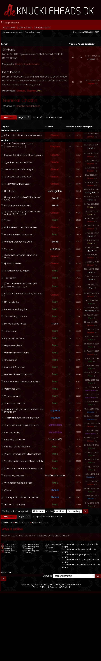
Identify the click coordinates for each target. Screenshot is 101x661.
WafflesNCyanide (55, 475)
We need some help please (18, 482)
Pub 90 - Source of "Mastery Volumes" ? (23, 295)
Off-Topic (8, 49)
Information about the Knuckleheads (23, 135)
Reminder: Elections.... (15, 338)
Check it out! (10, 360)
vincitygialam (55, 191)
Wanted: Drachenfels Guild (18, 241)
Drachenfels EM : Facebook (18, 234)
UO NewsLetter (11, 302)
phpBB (37, 584)
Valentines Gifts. (12, 388)
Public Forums (24, 27)
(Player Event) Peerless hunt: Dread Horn (24, 410)
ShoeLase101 (55, 439)
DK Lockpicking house (15, 323)
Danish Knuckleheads (27, 64)
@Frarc (8, 490)
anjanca (55, 410)
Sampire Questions (14, 475)
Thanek (55, 490)
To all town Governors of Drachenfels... (24, 461)
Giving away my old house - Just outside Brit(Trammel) (22, 213)
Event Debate (11, 72)
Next (60, 117)
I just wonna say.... (13, 263)
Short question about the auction (21, 497)
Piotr (39, 90)
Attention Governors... (15, 403)
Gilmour (21, 90)
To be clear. (10, 331)
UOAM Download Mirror (18, 184)
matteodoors (90, 311)
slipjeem (55, 249)
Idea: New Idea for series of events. (22, 381)
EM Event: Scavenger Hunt (17, 205)
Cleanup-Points (12, 432)
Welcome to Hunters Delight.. (19, 169)
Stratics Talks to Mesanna (17, 446)
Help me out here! (13, 345)
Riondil (90, 148)
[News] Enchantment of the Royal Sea (23, 468)
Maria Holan (90, 390)
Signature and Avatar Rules (18, 162)
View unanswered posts (13, 32)
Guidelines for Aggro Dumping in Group (21, 256)
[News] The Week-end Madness (20, 283)
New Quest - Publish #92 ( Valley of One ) (22, 198)
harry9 (90, 272)
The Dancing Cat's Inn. (15, 316)
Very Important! (12, 396)
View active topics (32, 32)
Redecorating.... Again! (18, 270)
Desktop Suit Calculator (19, 176)
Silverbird (90, 477)
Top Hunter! (10, 278)
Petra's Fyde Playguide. (16, 309)
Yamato (8, 249)
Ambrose (91, 59)
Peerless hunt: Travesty (27, 417)
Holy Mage (9, 191)
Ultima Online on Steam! (16, 352)
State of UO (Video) (14, 367)
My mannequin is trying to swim (23, 425)
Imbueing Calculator (14, 439)
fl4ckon (55, 323)
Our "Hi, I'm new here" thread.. (19, 143)
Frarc (55, 220)
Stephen (31, 90)
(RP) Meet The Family (14, 504)
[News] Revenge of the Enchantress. (22, 454)
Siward (90, 207)
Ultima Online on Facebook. (18, 374)
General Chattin (42, 27)
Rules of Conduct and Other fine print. (23, 155)
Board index (9, 27)
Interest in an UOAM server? (23, 227)
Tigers (7, 220)
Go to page (48, 117)
